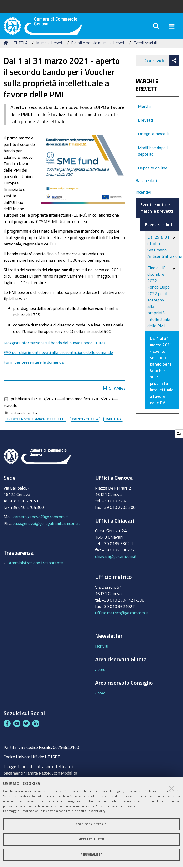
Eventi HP (113, 424)
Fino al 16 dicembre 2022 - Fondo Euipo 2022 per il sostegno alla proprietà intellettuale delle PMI (158, 302)
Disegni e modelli (153, 139)
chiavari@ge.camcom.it (116, 562)
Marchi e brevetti (50, 48)
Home (7, 48)
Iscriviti (101, 651)
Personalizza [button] (91, 854)
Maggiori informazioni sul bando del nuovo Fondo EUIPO (54, 348)
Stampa (114, 394)
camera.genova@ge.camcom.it (40, 522)
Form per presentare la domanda (34, 367)
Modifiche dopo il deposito (153, 156)
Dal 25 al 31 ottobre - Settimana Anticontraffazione (163, 252)
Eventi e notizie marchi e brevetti (99, 48)
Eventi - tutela (85, 424)
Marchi (144, 111)
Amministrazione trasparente (36, 568)
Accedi (100, 675)
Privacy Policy (96, 810)
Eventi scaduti (145, 48)
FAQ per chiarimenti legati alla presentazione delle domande (58, 358)
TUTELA (21, 48)
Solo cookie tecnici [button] (91, 824)
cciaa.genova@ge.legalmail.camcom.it (46, 528)
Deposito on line (152, 173)
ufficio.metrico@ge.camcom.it (121, 618)
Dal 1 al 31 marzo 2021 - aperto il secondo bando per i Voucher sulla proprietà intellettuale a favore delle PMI (161, 376)
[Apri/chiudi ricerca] (156, 28)
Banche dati (146, 186)
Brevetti (145, 125)
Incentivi (143, 197)
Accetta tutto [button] (91, 839)
